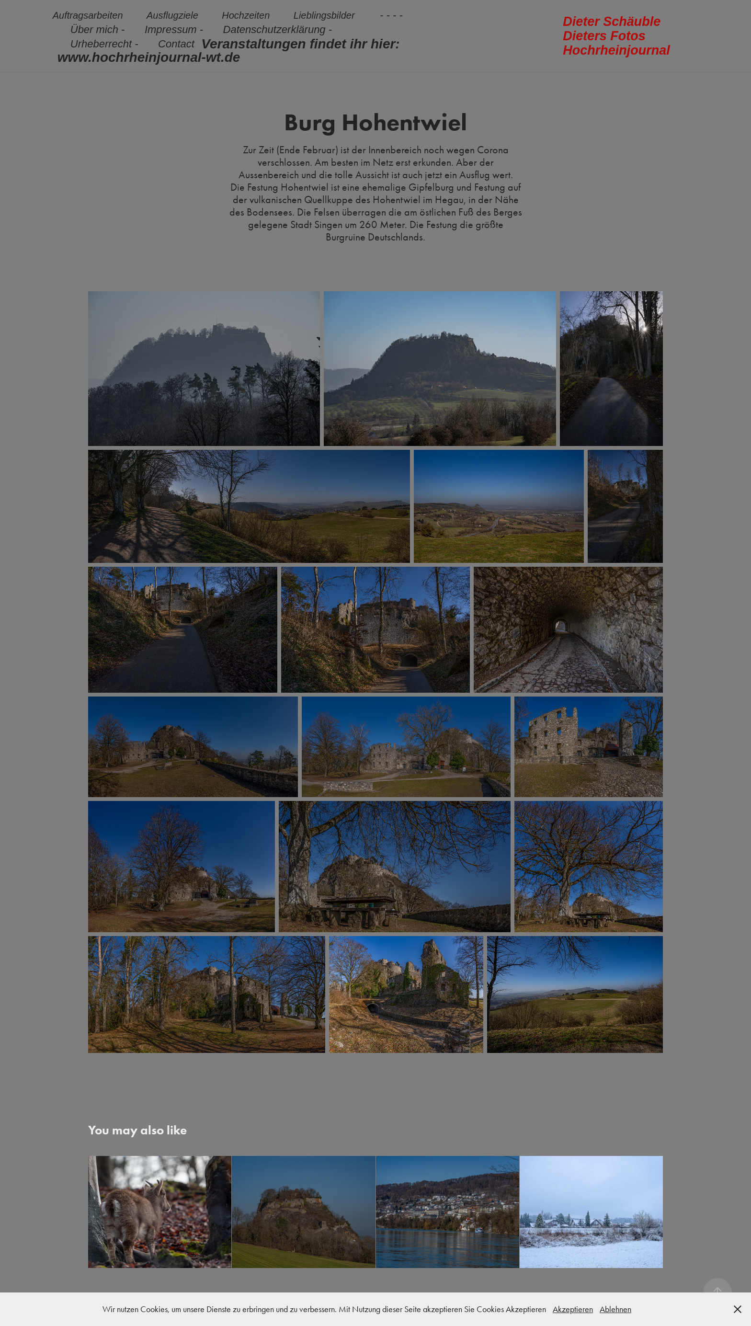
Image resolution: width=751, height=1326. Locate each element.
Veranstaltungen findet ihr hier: (300, 43)
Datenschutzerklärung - (277, 29)
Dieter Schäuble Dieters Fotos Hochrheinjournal (616, 35)
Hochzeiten (246, 15)
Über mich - (97, 29)
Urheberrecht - (104, 44)
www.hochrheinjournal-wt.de (148, 57)
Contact (176, 44)
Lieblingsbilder (324, 15)
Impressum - (174, 29)
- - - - (391, 15)
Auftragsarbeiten (88, 15)
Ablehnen (615, 1309)
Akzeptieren (573, 1309)
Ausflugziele (172, 15)
